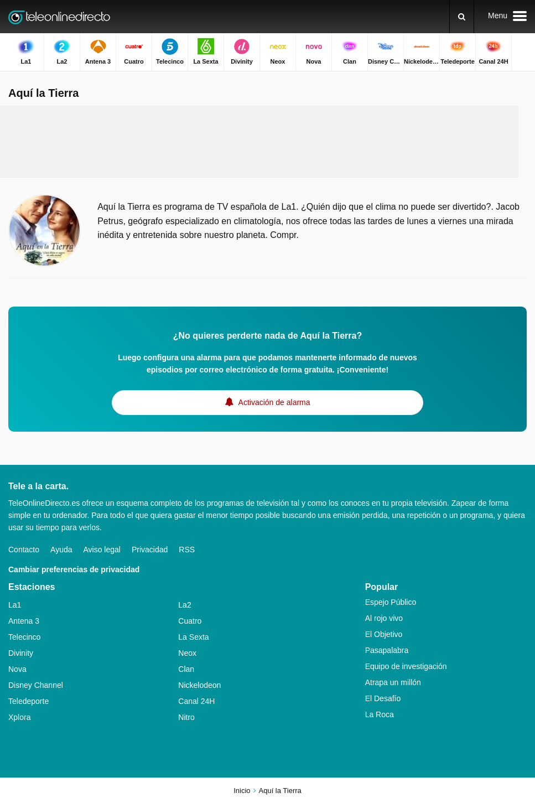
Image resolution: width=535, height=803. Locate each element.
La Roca (379, 714)
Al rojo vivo (384, 618)
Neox (187, 653)
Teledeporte (28, 701)
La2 (184, 604)
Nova (17, 669)
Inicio (241, 790)
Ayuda (61, 549)
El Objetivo (384, 634)
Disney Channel (35, 685)
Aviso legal (102, 549)
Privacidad (150, 549)
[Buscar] (461, 16)
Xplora (19, 717)
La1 (14, 604)
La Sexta (193, 637)
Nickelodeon (199, 685)
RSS (187, 549)
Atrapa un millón (393, 682)
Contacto (23, 549)
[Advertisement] (259, 142)
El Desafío (383, 698)
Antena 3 (23, 621)
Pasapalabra (387, 650)
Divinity (20, 653)
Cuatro (189, 621)
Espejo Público (391, 602)
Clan (186, 669)
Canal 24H (196, 701)
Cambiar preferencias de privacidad (73, 569)
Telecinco (24, 637)
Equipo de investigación (406, 666)
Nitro (186, 717)
